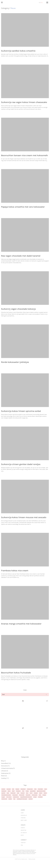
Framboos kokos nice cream (14, 571)
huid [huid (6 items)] (18, 793)
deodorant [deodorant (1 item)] (4, 791)
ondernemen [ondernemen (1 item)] (16, 797)
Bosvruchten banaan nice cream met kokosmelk (24, 155)
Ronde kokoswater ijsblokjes (15, 362)
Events (23, 827)
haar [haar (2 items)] (8, 793)
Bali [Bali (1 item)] (13, 789)
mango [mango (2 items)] (44, 795)
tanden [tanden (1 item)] (10, 799)
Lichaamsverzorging (7, 768)
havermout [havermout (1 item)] (13, 793)
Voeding (3, 778)
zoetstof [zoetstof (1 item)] (30, 799)
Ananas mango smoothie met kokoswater (21, 624)
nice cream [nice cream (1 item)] (9, 797)
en (40, 2)
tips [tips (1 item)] (14, 799)
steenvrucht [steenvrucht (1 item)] (4, 799)
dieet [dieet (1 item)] (13, 791)
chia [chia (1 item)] (35, 789)
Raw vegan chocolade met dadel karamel (20, 256)
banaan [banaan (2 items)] (17, 789)
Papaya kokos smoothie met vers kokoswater (23, 207)
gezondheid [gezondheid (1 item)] (32, 791)
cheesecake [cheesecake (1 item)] (29, 789)
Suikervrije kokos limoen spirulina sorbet (21, 411)
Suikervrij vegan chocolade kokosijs (18, 309)
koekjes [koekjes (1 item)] (36, 793)
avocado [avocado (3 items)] (8, 789)
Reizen (3, 775)
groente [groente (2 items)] (3, 793)
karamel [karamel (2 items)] (22, 793)
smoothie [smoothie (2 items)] (40, 797)
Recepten (23, 830)
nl (42, 2)
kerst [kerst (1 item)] (31, 793)
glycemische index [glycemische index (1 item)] (41, 791)
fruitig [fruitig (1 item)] (27, 791)
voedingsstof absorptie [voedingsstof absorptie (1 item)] (22, 799)
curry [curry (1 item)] (45, 789)
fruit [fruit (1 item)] (23, 791)
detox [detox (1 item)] (9, 791)
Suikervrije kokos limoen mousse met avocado (23, 517)
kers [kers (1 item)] (27, 793)
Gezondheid (4, 763)
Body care (24, 820)
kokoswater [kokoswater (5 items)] (34, 795)
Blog (2, 761)
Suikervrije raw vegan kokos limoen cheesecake (24, 102)
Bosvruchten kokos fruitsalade (16, 673)
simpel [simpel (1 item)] (34, 797)
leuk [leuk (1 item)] (40, 795)
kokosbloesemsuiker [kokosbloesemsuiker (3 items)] (6, 795)
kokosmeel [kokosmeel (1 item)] (15, 795)
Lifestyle (3, 771)
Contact (23, 842)
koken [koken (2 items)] (40, 793)
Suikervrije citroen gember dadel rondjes (20, 464)
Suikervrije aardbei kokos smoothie (18, 51)
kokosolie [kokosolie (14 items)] (28, 795)
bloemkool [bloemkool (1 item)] (23, 789)
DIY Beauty (24, 832)
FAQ (22, 845)
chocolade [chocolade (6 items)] (40, 789)
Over (22, 812)
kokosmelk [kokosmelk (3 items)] (21, 795)
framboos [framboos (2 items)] (18, 791)
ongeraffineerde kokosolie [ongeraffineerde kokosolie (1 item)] (26, 797)
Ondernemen (4, 773)
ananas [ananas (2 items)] (3, 789)
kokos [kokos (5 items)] (45, 793)
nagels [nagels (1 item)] (3, 797)
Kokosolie (4, 766)
